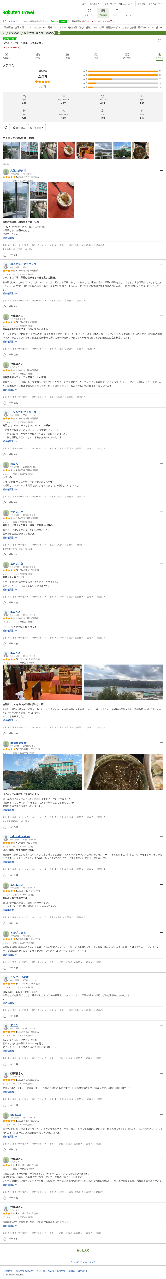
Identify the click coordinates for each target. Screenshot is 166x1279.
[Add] (159, 40)
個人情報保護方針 (24, 1270)
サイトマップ (110, 4)
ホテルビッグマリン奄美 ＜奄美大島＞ (23, 43)
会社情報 (8, 1270)
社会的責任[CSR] (45, 1270)
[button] (11, 150)
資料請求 (82, 1270)
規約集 (71, 1270)
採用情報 (60, 1270)
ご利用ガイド (95, 4)
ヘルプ (83, 4)
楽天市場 (141, 4)
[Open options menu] (37, 127)
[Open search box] (6, 127)
